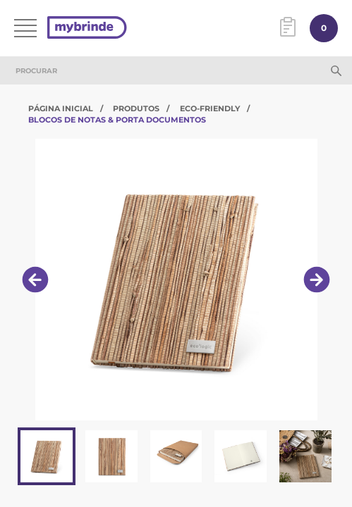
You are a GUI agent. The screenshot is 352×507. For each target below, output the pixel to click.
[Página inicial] (87, 28)
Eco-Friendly (210, 108)
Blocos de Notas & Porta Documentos (117, 120)
